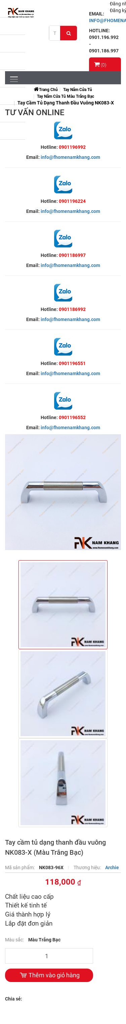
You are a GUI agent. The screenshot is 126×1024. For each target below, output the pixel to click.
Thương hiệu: (88, 867)
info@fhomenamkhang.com (70, 157)
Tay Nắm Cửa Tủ (77, 89)
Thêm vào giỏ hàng (48, 975)
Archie (112, 867)
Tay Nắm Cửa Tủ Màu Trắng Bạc (65, 96)
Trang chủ (48, 89)
